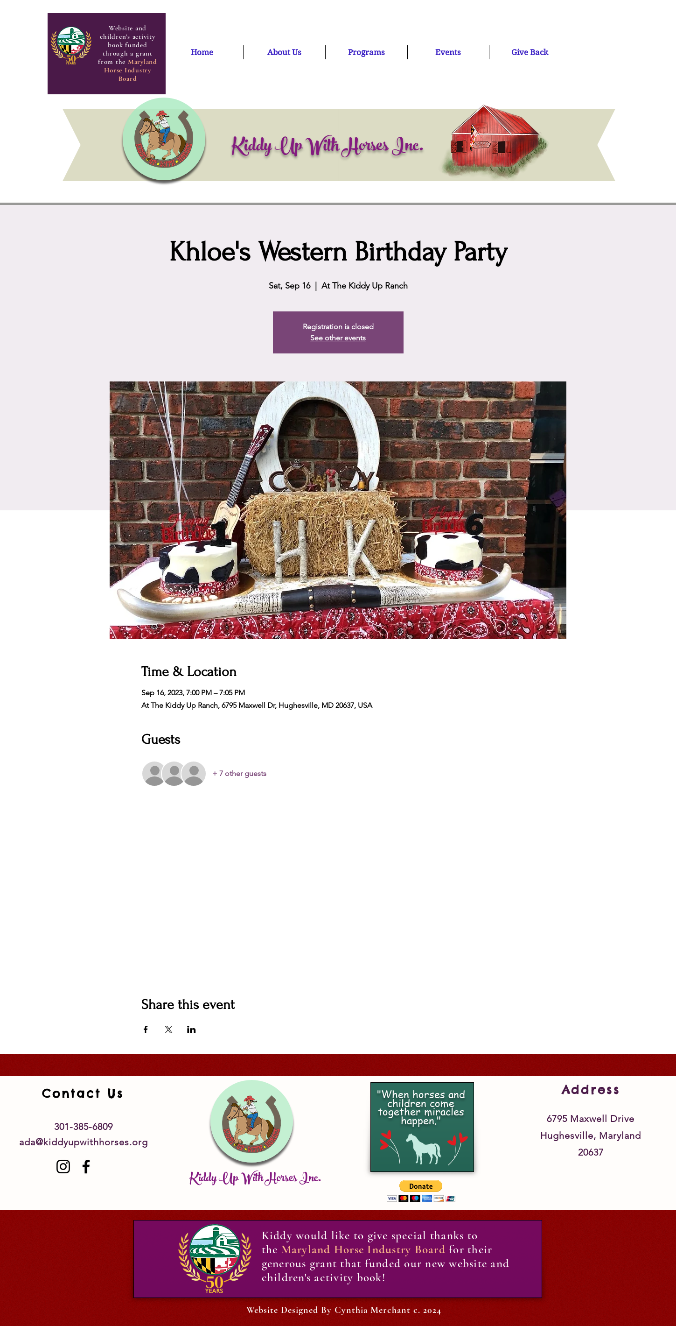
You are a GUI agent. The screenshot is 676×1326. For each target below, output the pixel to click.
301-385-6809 (83, 1126)
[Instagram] (63, 1166)
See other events (338, 337)
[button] (421, 1191)
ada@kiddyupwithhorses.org (83, 1142)
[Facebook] (86, 1166)
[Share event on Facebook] (145, 1029)
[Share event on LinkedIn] (191, 1029)
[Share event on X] (168, 1029)
